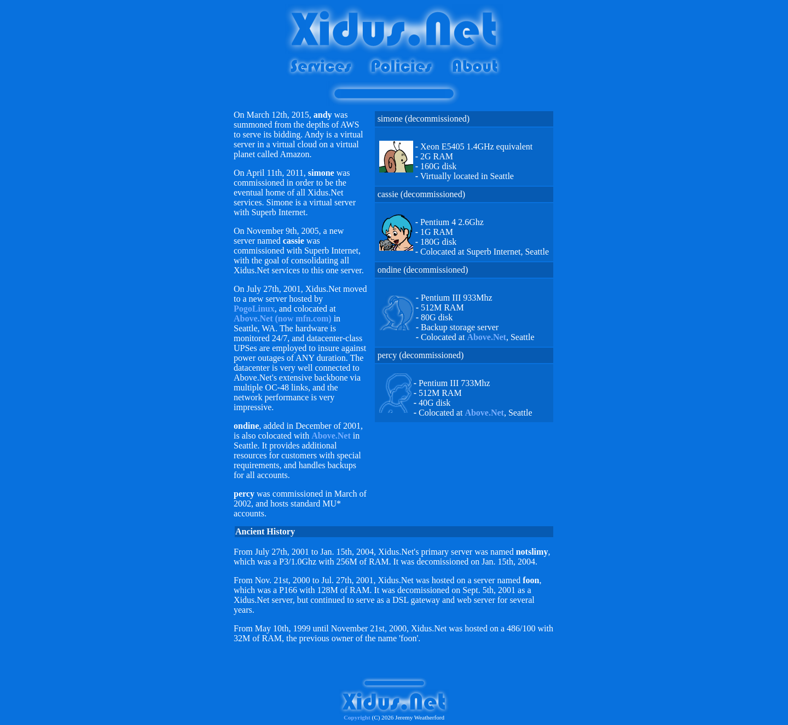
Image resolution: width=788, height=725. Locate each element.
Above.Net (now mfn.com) (283, 318)
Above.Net (331, 435)
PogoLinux (254, 308)
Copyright (357, 717)
